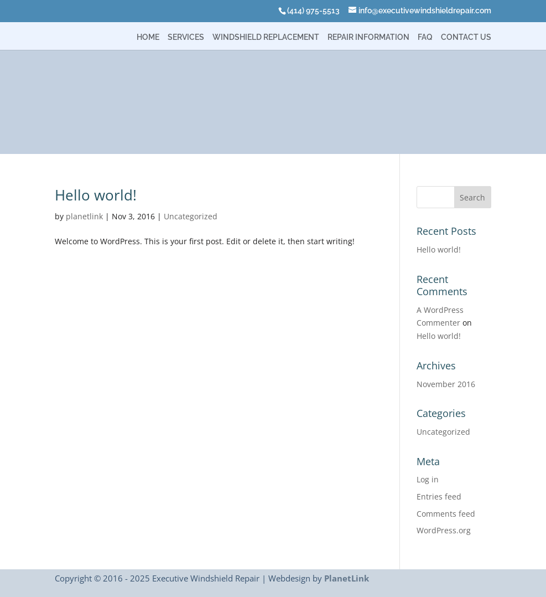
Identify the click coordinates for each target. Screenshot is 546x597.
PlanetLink (346, 578)
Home (148, 37)
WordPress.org (444, 530)
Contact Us (466, 37)
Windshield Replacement (265, 37)
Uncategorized (190, 216)
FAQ (425, 37)
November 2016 (446, 384)
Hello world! (96, 195)
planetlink (84, 216)
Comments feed (446, 513)
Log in (428, 479)
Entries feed (439, 496)
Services (186, 37)
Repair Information (368, 37)
